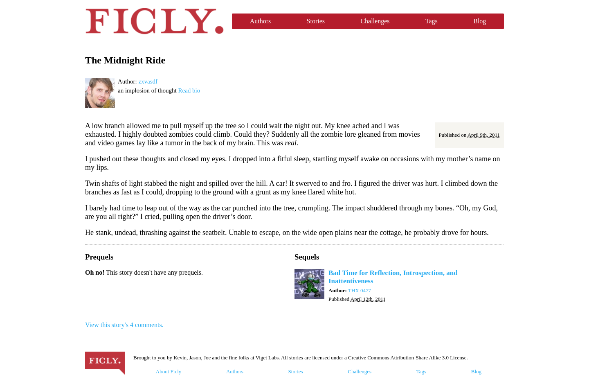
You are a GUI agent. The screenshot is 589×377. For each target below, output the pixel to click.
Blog (479, 21)
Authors (260, 21)
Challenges (374, 21)
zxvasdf (147, 81)
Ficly (154, 21)
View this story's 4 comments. (124, 324)
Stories (316, 21)
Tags (431, 21)
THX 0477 (359, 290)
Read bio (189, 90)
